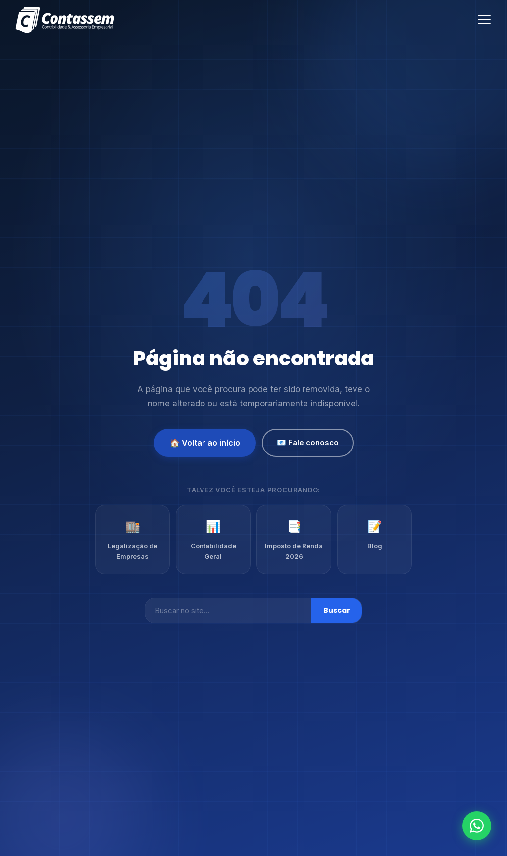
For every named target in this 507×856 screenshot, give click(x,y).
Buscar (336, 610)
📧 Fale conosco (308, 442)
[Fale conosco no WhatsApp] (476, 825)
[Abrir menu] (484, 20)
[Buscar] (228, 610)
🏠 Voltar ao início (205, 443)
